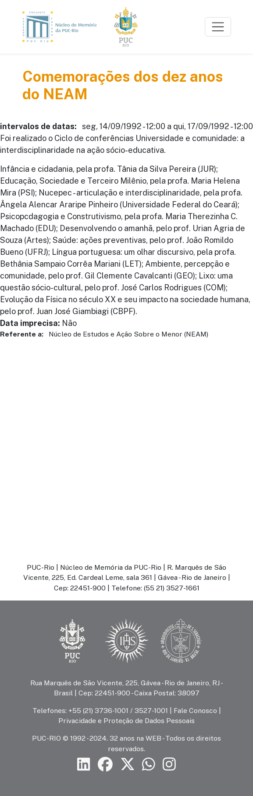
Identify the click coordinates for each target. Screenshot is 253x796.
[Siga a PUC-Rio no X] (127, 765)
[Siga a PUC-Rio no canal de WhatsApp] (148, 765)
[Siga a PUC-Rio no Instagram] (169, 765)
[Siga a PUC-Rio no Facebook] (105, 765)
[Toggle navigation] (218, 26)
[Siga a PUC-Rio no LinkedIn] (83, 765)
